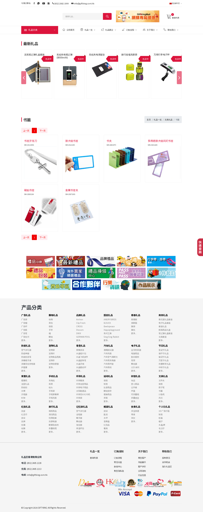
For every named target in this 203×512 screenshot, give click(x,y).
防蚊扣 (24, 387)
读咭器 (79, 414)
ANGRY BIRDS (110, 319)
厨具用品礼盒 (164, 329)
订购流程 (118, 457)
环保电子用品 (82, 387)
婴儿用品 (135, 383)
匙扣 (106, 414)
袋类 (51, 326)
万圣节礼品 (163, 360)
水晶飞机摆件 (82, 356)
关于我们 (150, 29)
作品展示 (142, 462)
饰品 (133, 380)
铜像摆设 (80, 349)
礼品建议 (108, 29)
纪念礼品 (25, 406)
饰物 (51, 319)
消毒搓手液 (26, 360)
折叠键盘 (135, 397)
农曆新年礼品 (164, 363)
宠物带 (52, 360)
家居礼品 (25, 376)
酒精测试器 (109, 349)
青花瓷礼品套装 (165, 319)
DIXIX (78, 333)
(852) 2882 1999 (61, 3)
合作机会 (166, 462)
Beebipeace (109, 326)
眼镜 (51, 336)
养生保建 (135, 410)
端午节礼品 (163, 353)
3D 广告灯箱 (164, 410)
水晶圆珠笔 (81, 360)
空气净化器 (26, 349)
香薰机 (24, 380)
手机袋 (52, 390)
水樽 (23, 390)
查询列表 (173, 16)
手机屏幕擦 (54, 394)
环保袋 (79, 397)
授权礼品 (108, 315)
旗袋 (133, 326)
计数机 (162, 394)
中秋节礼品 (163, 367)
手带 (51, 329)
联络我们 (171, 29)
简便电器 (53, 421)
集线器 (134, 363)
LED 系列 (135, 367)
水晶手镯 (80, 363)
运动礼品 (108, 376)
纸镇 (23, 424)
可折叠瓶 (135, 394)
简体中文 (175, 3)
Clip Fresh (80, 322)
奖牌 (23, 421)
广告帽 (24, 322)
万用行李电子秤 (162, 54)
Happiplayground (112, 329)
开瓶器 (24, 394)
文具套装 (163, 336)
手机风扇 (53, 397)
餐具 (106, 428)
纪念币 (24, 414)
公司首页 (68, 29)
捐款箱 (134, 322)
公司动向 (142, 470)
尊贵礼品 (80, 345)
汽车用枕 (108, 367)
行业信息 (142, 475)
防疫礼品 (25, 345)
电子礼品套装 (164, 322)
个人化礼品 (164, 406)
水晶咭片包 (81, 353)
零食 (133, 414)
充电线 (52, 380)
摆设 (23, 417)
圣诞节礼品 (163, 349)
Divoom (80, 329)
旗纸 (133, 329)
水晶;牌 (162, 424)
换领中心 (118, 466)
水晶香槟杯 (81, 367)
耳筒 (133, 360)
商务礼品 (163, 315)
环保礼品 (80, 376)
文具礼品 (168, 119)
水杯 (106, 417)
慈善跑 (134, 319)
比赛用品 (108, 387)
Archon (79, 319)
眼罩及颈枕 (54, 424)
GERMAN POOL (83, 336)
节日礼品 (163, 345)
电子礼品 (135, 345)
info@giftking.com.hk (84, 3)
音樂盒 (107, 421)
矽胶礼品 (135, 376)
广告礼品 (25, 315)
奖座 (23, 410)
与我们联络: (26, 3)
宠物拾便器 (54, 363)
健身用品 (108, 394)
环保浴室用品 (82, 383)
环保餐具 (80, 380)
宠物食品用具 (55, 356)
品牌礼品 (80, 315)
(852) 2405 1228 (34, 463)
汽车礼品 (108, 345)
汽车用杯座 (109, 363)
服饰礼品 (53, 315)
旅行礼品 (53, 406)
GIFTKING (42, 507)
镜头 (51, 387)
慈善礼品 (135, 315)
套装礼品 (163, 326)
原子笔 (162, 387)
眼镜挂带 (108, 390)
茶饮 (133, 417)
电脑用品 (135, 353)
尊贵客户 (142, 457)
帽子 (161, 421)
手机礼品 (53, 376)
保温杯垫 (80, 428)
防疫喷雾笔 (26, 356)
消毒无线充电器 (28, 363)
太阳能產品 (81, 390)
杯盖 (133, 390)
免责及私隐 (119, 470)
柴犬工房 (108, 333)
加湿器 (79, 424)
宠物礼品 (53, 345)
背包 (51, 322)
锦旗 (23, 428)
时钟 (23, 397)
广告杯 (24, 326)
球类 (106, 383)
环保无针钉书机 (83, 394)
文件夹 (162, 380)
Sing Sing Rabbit (111, 336)
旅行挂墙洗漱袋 (129, 54)
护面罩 (24, 367)
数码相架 (135, 356)
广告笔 (24, 333)
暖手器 (79, 417)
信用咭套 (53, 417)
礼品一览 (88, 29)
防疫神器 (25, 353)
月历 (161, 397)
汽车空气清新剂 (111, 356)
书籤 (161, 390)
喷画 (161, 417)
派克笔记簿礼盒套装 (34, 54)
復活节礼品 (163, 356)
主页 (149, 119)
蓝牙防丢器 (136, 349)
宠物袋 (52, 349)
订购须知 (129, 29)
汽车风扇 (108, 353)
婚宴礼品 (108, 406)
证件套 (134, 387)
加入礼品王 (167, 466)
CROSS (79, 326)
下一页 (43, 130)
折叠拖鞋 (53, 428)
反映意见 (166, 457)
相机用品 (53, 410)
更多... (23, 340)
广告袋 (24, 319)
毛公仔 (162, 428)
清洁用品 (53, 414)
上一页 (26, 130)
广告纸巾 (25, 336)
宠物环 (52, 353)
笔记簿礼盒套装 (165, 333)
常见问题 (118, 462)
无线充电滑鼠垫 (97, 54)
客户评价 (142, 466)
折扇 (106, 397)
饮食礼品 (135, 406)
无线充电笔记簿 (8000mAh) (64, 56)
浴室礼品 (25, 383)
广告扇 (24, 329)
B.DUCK (107, 322)
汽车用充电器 (110, 360)
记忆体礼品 (81, 406)
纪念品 (107, 424)
